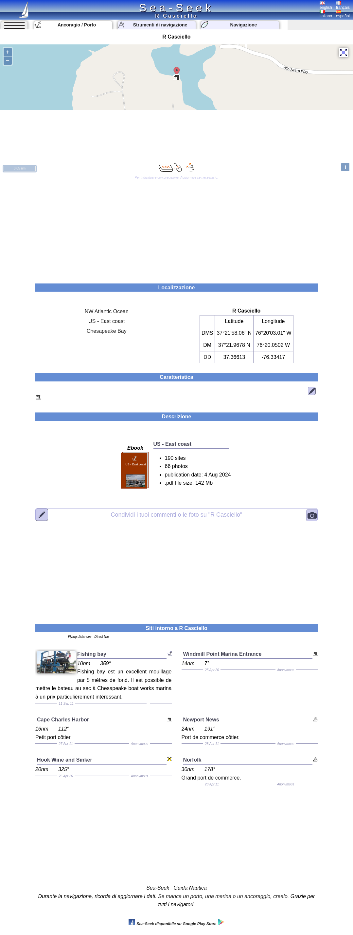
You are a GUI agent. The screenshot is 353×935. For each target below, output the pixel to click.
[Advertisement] (176, 228)
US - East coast (106, 321)
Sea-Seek (176, 7)
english (326, 5)
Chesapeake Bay (107, 331)
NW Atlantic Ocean (107, 311)
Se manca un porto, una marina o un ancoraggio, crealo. (223, 896)
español (343, 14)
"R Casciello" (176, 514)
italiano (326, 14)
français (343, 5)
